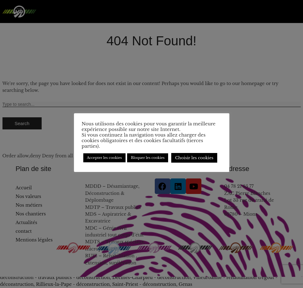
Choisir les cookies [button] (194, 157)
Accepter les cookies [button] (104, 157)
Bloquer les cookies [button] (147, 157)
